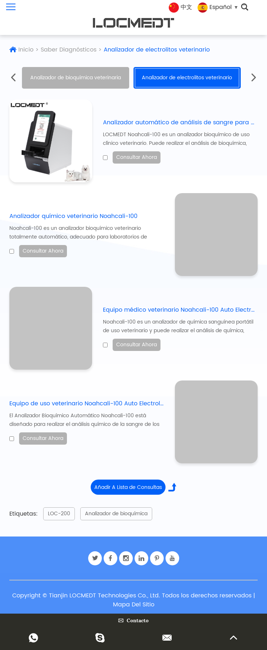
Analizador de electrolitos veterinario (157, 49)
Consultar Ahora (136, 157)
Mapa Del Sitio (133, 604)
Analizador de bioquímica (116, 513)
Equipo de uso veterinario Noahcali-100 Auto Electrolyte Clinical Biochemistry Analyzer (133, 403)
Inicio (25, 49)
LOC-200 (59, 513)
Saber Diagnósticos (68, 49)
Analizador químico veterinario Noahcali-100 (73, 216)
